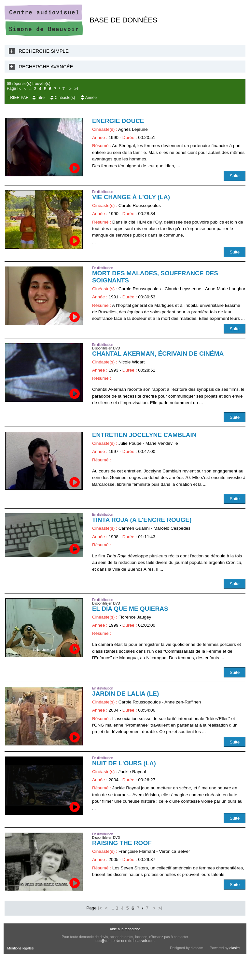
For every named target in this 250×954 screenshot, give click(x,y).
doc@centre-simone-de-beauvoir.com (125, 941)
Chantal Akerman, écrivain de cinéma (158, 353)
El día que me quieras (130, 608)
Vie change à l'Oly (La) (131, 197)
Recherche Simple (44, 51)
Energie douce (118, 120)
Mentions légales (20, 948)
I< (19, 88)
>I (76, 88)
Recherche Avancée (46, 66)
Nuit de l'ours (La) (124, 763)
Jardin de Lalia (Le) (125, 693)
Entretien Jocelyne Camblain (144, 434)
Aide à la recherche (125, 929)
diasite (234, 948)
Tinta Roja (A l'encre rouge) (142, 519)
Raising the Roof (122, 842)
